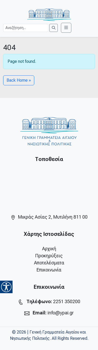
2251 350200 (66, 301)
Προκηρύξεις (49, 255)
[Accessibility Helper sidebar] (6, 287)
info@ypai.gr (61, 312)
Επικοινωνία (49, 270)
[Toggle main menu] (66, 28)
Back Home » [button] (19, 80)
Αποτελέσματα (49, 262)
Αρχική (49, 248)
